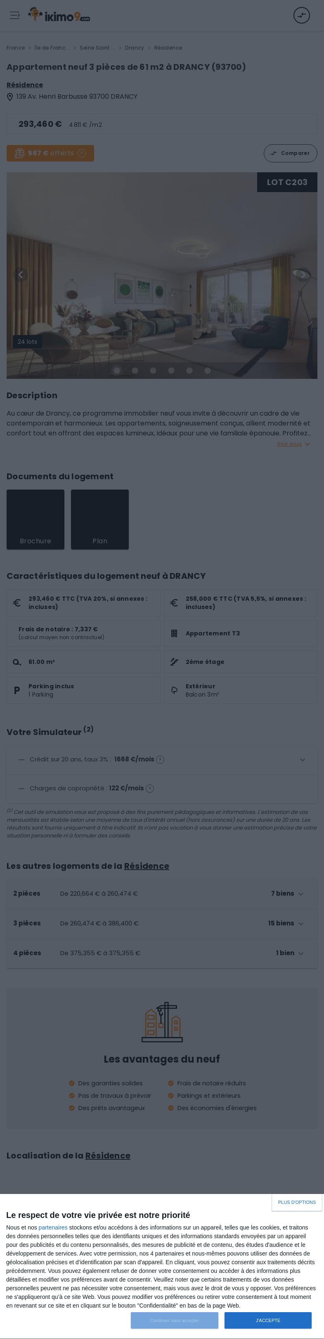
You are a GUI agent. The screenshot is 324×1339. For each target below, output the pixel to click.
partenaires (53, 1227)
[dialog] (162, 1266)
